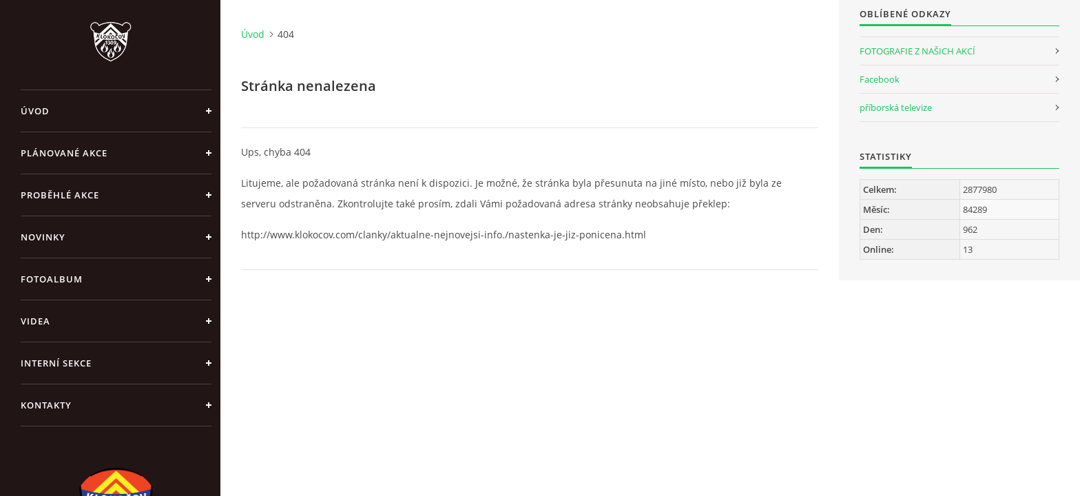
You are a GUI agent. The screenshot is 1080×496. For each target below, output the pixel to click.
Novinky (43, 237)
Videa (35, 321)
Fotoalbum (52, 279)
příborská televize (896, 107)
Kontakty (46, 405)
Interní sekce (56, 363)
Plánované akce (64, 153)
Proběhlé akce (60, 195)
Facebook (880, 79)
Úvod (35, 111)
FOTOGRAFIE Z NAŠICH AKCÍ (917, 51)
